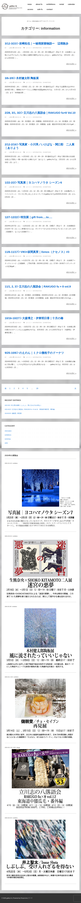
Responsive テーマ (26, 898)
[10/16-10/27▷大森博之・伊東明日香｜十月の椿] (18, 322)
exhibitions (50, 4)
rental (61, 4)
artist (6, 443)
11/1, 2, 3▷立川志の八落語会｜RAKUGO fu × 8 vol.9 (38, 286)
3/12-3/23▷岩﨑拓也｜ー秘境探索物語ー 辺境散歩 (36, 43)
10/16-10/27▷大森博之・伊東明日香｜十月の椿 (34, 318)
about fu (39, 4)
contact (50, 9)
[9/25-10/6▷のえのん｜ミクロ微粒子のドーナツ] (18, 357)
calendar (71, 4)
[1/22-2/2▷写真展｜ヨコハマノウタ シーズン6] (18, 187)
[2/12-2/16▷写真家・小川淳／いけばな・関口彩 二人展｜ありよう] (18, 152)
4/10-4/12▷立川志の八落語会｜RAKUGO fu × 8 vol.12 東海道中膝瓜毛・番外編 (30, 409)
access (30, 9)
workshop (8, 439)
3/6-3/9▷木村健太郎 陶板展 (22, 78)
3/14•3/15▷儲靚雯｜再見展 (13, 413)
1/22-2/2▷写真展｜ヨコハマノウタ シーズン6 (33, 182)
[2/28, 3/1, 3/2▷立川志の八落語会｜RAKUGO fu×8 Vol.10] (18, 117)
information (37, 48)
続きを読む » (71, 64)
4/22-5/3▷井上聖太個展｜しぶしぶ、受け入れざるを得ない (23, 405)
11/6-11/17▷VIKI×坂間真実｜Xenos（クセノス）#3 (37, 251)
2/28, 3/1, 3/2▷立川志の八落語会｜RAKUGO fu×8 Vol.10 (40, 112)
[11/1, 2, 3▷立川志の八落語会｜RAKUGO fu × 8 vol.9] (18, 291)
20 (37, 388)
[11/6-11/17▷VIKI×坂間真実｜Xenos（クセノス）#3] (18, 256)
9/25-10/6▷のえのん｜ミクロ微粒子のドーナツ (34, 352)
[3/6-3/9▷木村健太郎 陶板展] (18, 82)
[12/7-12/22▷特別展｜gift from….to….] (18, 221)
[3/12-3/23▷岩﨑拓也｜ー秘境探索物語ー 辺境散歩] (18, 48)
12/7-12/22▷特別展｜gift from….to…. (28, 217)
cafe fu (40, 9)
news (30, 4)
